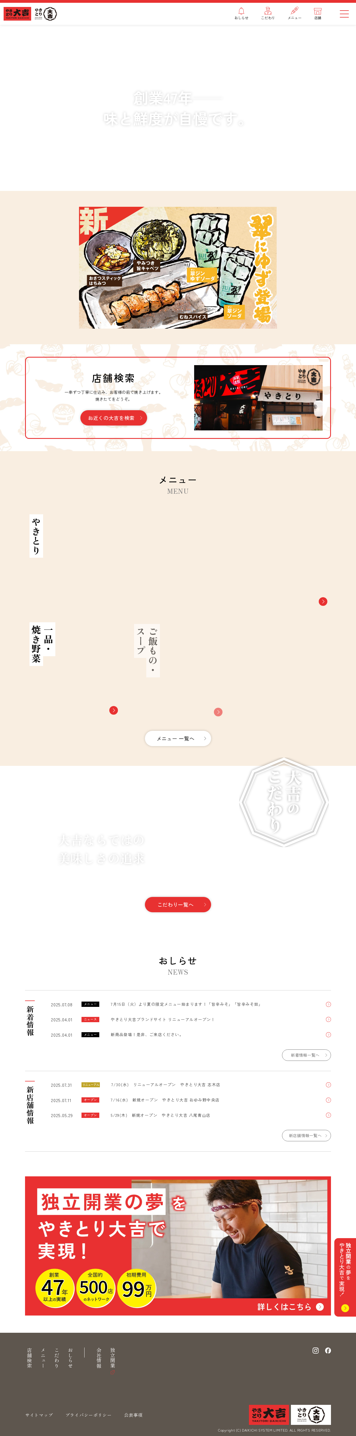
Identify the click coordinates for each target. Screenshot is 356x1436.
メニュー (43, 1358)
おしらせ (70, 1358)
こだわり (56, 1358)
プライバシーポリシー (88, 1415)
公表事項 (133, 1415)
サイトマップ (39, 1415)
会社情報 (99, 1358)
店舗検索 (29, 1358)
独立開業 (112, 1358)
